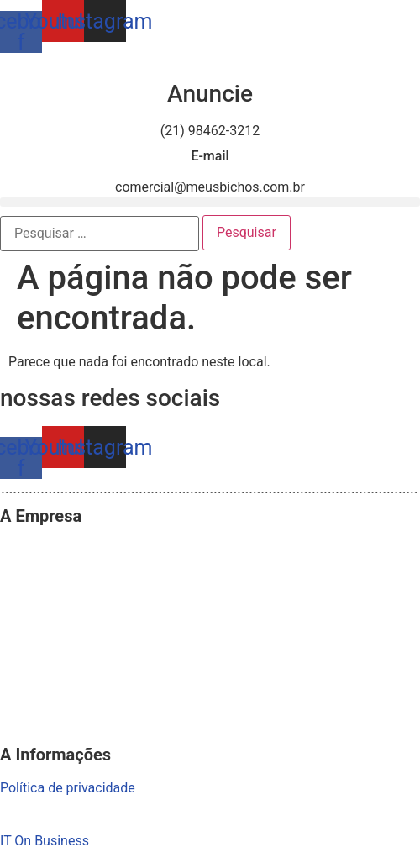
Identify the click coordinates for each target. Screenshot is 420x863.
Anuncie (210, 94)
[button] (210, 202)
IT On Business (44, 841)
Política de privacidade (67, 788)
